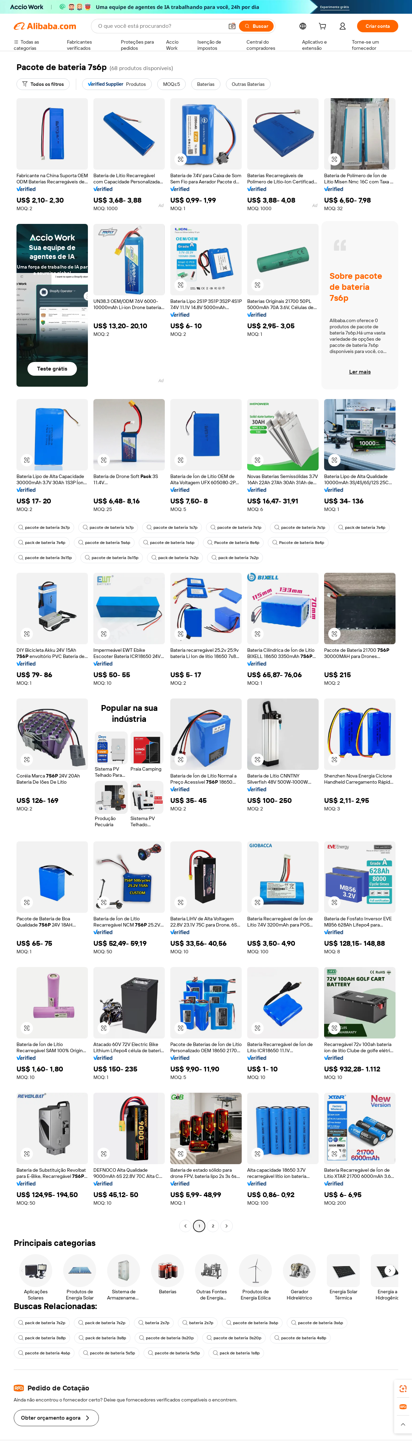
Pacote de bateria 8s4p (233, 542)
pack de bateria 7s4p (361, 527)
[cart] (324, 27)
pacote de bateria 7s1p (235, 527)
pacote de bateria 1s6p (168, 542)
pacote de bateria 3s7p (44, 527)
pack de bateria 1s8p (236, 1353)
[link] (403, 1389)
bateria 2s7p (153, 1323)
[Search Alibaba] (160, 26)
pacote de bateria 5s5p (109, 1353)
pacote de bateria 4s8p (300, 1338)
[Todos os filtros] (43, 84)
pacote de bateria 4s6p (44, 1353)
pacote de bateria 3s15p (45, 557)
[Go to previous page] (185, 1226)
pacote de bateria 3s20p (166, 1338)
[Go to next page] (226, 1226)
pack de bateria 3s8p (42, 1338)
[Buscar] (256, 26)
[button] (232, 26)
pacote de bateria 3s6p (252, 1323)
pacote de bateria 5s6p (104, 542)
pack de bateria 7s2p (174, 557)
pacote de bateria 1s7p (108, 527)
